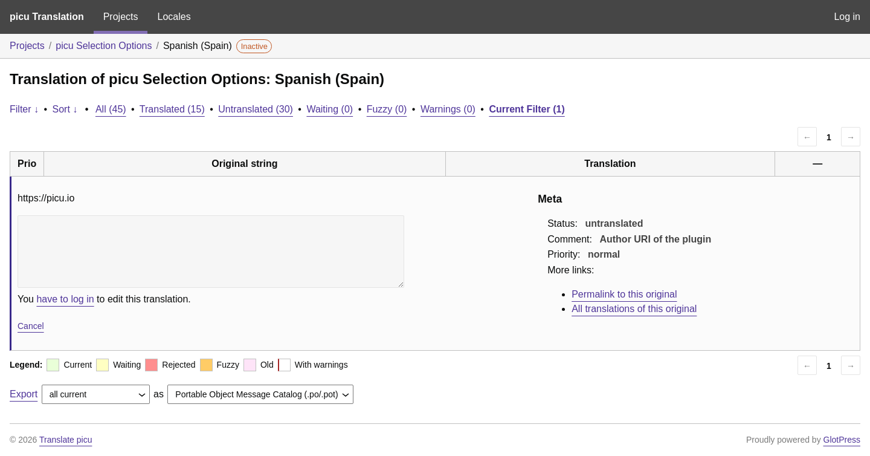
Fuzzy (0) (387, 109)
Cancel (31, 326)
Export (23, 394)
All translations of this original (634, 309)
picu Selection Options (104, 46)
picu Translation (47, 16)
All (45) (110, 109)
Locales (173, 16)
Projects (120, 16)
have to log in (65, 299)
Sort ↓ (65, 109)
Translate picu (65, 440)
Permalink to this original (624, 294)
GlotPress (841, 440)
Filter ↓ (24, 109)
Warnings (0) (447, 109)
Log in (847, 16)
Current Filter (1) (526, 109)
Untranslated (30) (255, 109)
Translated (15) (172, 109)
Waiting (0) (329, 109)
